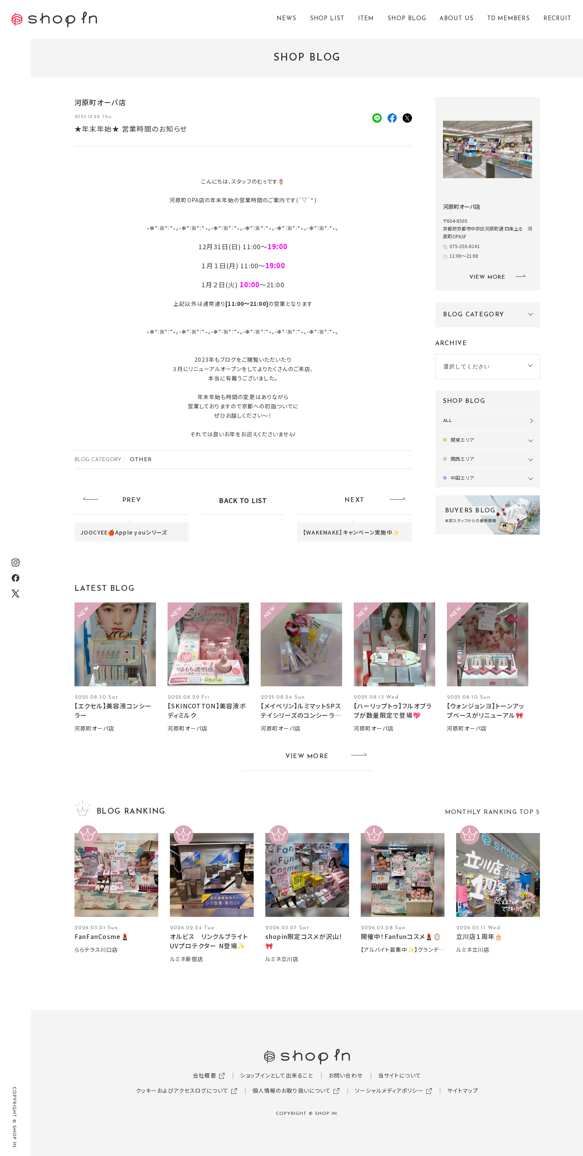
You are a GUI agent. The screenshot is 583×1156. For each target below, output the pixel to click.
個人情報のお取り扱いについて (292, 1090)
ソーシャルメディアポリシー (389, 1090)
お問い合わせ (346, 1075)
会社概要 (204, 1075)
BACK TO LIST (243, 500)
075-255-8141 (465, 246)
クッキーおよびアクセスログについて (182, 1090)
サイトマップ (462, 1090)
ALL (448, 420)
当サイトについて (399, 1075)
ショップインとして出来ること (276, 1075)
